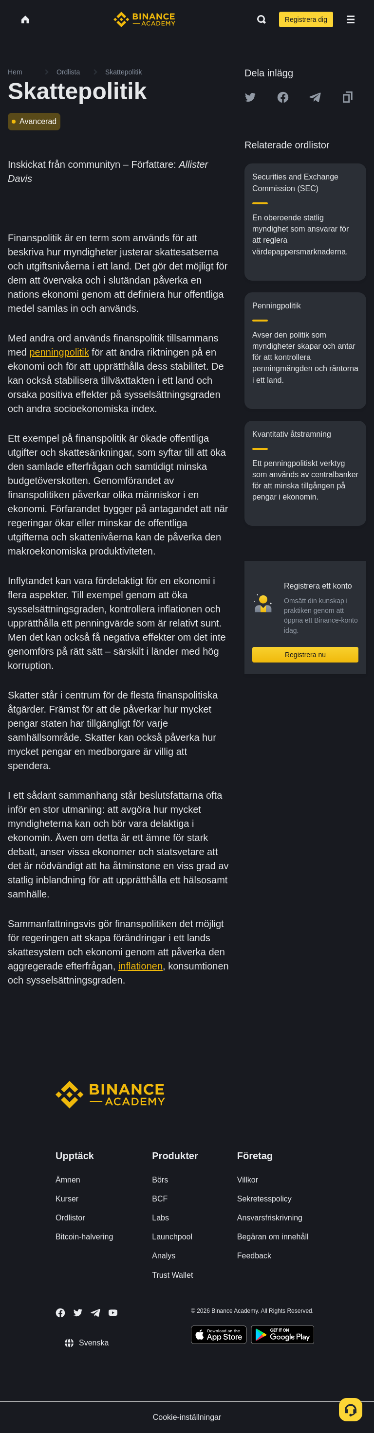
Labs (160, 1218)
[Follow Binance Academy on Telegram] (95, 1312)
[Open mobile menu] (350, 19)
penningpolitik (59, 352)
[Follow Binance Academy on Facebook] (60, 1313)
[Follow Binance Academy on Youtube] (113, 1312)
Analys (163, 1256)
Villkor (247, 1180)
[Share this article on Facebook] (283, 97)
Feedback (254, 1256)
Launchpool (172, 1237)
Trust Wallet (172, 1275)
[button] (350, 19)
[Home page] (144, 19)
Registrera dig (306, 19)
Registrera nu (305, 655)
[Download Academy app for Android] (282, 1336)
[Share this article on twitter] (250, 97)
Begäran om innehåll (273, 1237)
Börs (160, 1180)
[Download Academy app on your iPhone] (219, 1336)
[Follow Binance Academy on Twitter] (78, 1313)
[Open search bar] (258, 19)
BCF (160, 1199)
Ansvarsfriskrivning (269, 1218)
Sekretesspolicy (264, 1199)
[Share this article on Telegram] (315, 97)
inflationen (140, 966)
